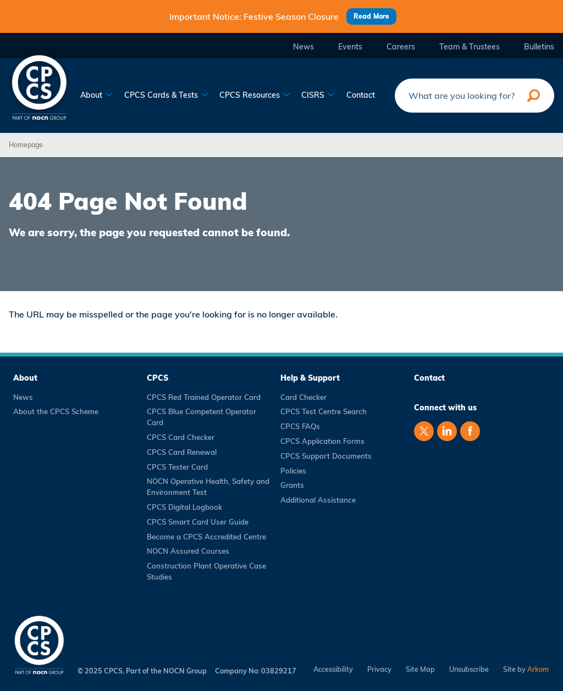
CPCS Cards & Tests (166, 95)
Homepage (26, 145)
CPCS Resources (254, 95)
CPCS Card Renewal (182, 452)
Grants (292, 485)
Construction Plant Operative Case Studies (206, 571)
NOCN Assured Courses (188, 551)
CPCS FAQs (300, 426)
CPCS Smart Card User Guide (198, 521)
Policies (293, 470)
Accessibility (333, 669)
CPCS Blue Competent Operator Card (201, 417)
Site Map (420, 669)
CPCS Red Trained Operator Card (204, 397)
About (96, 95)
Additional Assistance (318, 499)
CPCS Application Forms (322, 441)
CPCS (157, 378)
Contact (360, 95)
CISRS (318, 95)
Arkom (538, 669)
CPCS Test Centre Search (323, 411)
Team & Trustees (469, 47)
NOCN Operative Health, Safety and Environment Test (208, 487)
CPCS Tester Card (177, 466)
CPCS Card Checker (180, 437)
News (303, 47)
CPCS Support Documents (326, 456)
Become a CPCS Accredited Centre (206, 536)
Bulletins (539, 47)
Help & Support (310, 378)
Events (350, 47)
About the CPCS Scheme (55, 411)
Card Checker (303, 397)
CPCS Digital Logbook (184, 507)
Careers (401, 47)
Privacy (379, 669)
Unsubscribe (469, 669)
